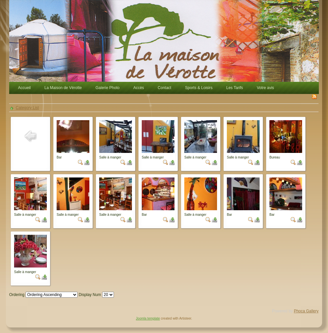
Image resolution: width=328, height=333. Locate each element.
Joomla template (148, 318)
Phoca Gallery (306, 311)
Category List (27, 107)
